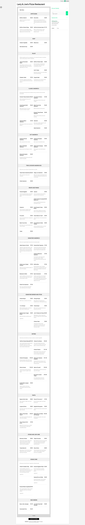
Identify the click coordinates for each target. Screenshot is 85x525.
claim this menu (33, 518)
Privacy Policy (36, 522)
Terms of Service (31, 522)
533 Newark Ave (54, 21)
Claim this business (55, 23)
